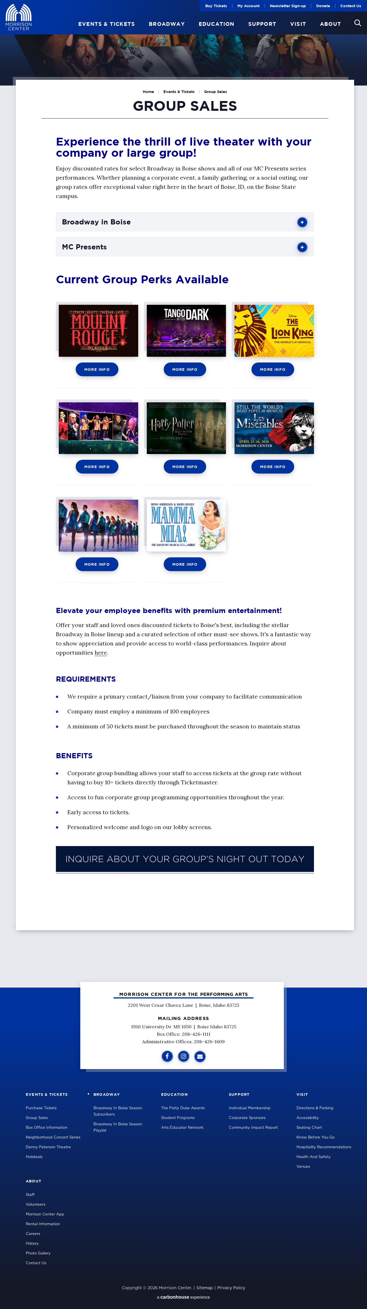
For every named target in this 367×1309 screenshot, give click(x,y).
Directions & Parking (314, 1108)
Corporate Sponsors (247, 1118)
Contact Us (350, 5)
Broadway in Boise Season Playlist (117, 1127)
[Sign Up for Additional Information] (200, 1056)
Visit (298, 24)
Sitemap (204, 1288)
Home (148, 91)
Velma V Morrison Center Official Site (19, 17)
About (330, 24)
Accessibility (307, 1118)
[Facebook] (167, 1056)
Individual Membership (250, 1108)
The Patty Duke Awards (183, 1108)
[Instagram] (183, 1056)
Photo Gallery (38, 1253)
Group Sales (37, 1118)
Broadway (167, 24)
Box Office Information (46, 1128)
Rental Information (43, 1224)
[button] (357, 23)
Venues (303, 1167)
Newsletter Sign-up (288, 5)
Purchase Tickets (41, 1108)
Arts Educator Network (182, 1128)
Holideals (34, 1157)
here (101, 652)
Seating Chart (309, 1128)
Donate (323, 5)
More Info (97, 369)
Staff (30, 1195)
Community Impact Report (253, 1128)
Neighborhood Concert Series (53, 1137)
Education (217, 24)
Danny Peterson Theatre (48, 1147)
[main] (183, 494)
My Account (248, 5)
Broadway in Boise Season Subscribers (117, 1111)
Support (262, 24)
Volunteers (35, 1205)
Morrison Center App (45, 1214)
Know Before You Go (315, 1137)
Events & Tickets (106, 24)
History (32, 1244)
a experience (183, 1297)
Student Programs (178, 1118)
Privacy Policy (231, 1288)
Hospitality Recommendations (323, 1147)
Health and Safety (313, 1157)
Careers (33, 1234)
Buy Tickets (216, 5)
